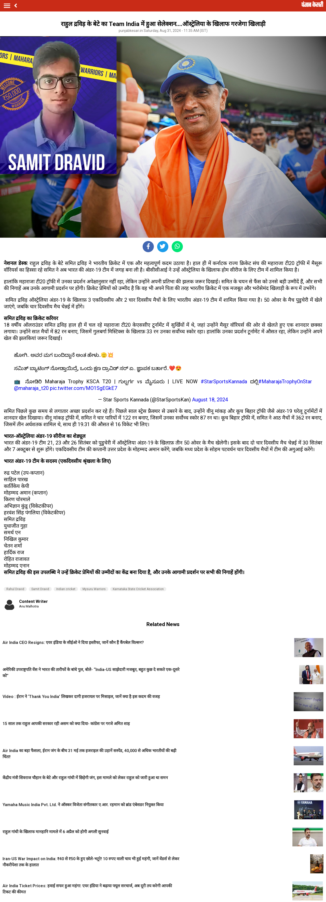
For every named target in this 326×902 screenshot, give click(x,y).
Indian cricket (65, 589)
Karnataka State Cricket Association (138, 589)
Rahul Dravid (15, 589)
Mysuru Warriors (94, 589)
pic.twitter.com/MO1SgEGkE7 (83, 388)
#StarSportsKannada (224, 381)
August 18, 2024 (210, 400)
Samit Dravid (40, 589)
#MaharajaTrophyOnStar (285, 381)
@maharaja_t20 (31, 388)
